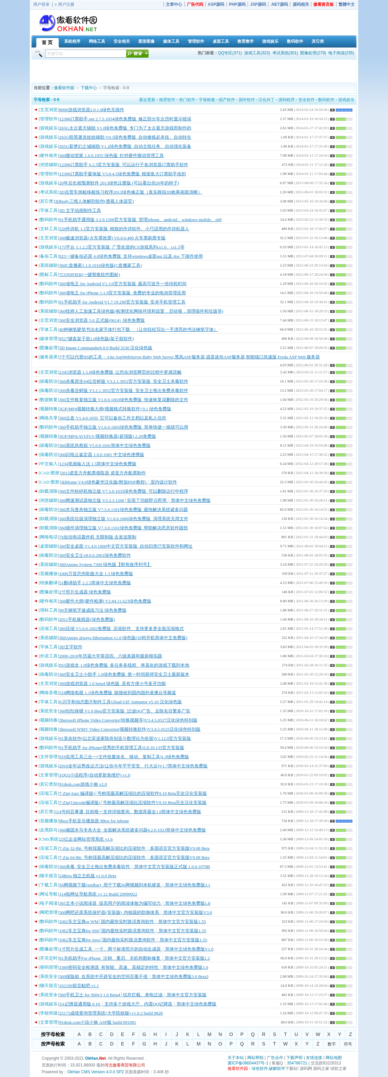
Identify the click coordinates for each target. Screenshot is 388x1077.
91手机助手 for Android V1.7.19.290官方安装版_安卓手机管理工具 (122, 302)
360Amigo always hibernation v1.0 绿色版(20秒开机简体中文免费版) (123, 637)
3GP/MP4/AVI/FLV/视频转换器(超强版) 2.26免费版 (107, 436)
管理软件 (49, 118)
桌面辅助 (49, 546)
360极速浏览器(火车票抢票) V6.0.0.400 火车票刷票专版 (112, 237)
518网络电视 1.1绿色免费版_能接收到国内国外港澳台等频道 (117, 692)
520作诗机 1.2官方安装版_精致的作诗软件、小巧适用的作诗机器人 (124, 228)
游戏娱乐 (346, 99)
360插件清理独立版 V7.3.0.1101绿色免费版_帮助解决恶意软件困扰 (123, 527)
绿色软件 (260, 1068)
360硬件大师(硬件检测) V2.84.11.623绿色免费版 (105, 601)
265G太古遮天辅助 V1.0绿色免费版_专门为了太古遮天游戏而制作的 (125, 128)
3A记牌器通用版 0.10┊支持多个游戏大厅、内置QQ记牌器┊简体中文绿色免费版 (138, 1003)
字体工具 (49, 210)
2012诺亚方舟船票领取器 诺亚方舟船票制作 (103, 472)
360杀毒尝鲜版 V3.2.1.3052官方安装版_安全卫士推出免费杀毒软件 (123, 390)
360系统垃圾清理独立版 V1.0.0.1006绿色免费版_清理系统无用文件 (123, 518)
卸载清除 (49, 491)
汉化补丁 (266, 99)
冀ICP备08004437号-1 (248, 1063)
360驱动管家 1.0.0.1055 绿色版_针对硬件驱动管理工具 (111, 155)
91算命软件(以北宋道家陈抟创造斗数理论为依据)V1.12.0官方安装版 (125, 738)
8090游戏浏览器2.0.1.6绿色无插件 (91, 109)
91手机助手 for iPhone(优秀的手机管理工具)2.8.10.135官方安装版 (122, 747)
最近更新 (147, 99)
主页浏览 (49, 109)
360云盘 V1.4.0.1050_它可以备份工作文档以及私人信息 (112, 417)
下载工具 (49, 884)
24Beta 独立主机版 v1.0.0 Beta (87, 875)
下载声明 (294, 1057)
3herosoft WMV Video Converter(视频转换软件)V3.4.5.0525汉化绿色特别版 (130, 729)
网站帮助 (255, 1057)
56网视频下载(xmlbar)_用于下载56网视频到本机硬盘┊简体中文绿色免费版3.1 (134, 884)
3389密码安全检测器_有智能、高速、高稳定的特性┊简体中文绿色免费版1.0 (133, 967)
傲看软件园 (64, 87)
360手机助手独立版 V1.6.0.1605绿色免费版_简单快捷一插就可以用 (123, 427)
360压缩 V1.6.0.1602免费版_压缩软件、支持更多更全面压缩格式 (121, 628)
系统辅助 (49, 265)
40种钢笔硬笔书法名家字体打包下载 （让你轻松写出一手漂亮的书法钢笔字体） (138, 329)
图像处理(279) (313, 53)
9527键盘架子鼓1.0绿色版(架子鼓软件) (96, 338)
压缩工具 (49, 628)
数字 (332, 1044)
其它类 (46, 201)
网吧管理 (49, 912)
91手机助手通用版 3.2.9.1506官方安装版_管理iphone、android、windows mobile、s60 (140, 219)
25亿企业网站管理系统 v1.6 (86, 839)
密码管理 (49, 967)
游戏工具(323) (257, 53)
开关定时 (49, 958)
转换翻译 (49, 582)
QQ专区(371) (230, 53)
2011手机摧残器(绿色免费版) (87, 619)
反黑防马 (49, 830)
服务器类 (49, 356)
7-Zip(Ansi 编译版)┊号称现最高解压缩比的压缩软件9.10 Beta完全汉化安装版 (133, 793)
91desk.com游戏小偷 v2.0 (83, 784)
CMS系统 (49, 839)
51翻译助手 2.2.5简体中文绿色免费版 (95, 582)
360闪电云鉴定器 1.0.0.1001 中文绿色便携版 (101, 454)
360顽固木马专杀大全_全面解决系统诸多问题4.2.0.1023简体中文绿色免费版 (132, 830)
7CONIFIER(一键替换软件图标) (89, 274)
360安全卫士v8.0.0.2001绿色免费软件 (95, 555)
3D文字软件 (70, 646)
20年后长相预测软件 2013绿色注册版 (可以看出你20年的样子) (119, 182)
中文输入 (49, 463)
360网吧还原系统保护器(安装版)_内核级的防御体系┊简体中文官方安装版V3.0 (135, 912)
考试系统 (49, 192)
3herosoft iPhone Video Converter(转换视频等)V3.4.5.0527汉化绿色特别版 (128, 720)
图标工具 (49, 274)
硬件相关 (49, 155)
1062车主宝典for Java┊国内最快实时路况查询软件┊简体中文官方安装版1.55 (133, 939)
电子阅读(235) (341, 53)
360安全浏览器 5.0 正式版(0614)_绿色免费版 (102, 320)
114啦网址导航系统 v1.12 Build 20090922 (98, 894)
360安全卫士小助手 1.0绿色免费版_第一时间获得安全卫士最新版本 (124, 674)
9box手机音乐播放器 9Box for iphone (94, 820)
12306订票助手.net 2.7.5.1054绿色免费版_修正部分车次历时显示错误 (125, 118)
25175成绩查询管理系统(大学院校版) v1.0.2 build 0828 (111, 1013)
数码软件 (326, 99)
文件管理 (49, 756)
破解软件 (277, 1068)
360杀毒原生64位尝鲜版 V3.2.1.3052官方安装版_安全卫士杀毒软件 (123, 381)
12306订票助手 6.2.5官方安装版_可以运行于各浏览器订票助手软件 (123, 164)
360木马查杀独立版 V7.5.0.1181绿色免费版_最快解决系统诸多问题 (123, 509)
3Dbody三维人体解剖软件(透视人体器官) (94, 201)
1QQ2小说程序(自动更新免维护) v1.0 (94, 775)
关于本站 (236, 1057)
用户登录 (41, 4)
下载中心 (89, 87)
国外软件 (247, 99)
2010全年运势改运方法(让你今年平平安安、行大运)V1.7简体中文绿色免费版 (133, 765)
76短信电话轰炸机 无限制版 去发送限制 (98, 537)
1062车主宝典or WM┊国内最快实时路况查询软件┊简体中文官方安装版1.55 (132, 921)
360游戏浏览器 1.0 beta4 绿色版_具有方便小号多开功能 (112, 683)
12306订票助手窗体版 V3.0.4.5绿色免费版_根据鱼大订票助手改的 (122, 173)
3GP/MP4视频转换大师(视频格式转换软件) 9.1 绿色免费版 (115, 408)
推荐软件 (167, 99)
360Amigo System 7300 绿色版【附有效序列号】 (105, 564)
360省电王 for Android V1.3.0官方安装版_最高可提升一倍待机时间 (123, 283)
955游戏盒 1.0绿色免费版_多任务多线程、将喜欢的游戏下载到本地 (124, 665)
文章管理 (49, 775)
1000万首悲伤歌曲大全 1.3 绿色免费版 (96, 573)
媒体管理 (49, 338)
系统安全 (49, 710)
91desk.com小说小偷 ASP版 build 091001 (97, 1022)
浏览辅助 (49, 164)
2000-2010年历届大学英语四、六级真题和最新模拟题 (110, 656)
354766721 (297, 1063)
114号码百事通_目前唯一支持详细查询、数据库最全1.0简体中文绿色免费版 (128, 811)
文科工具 (49, 228)
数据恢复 (49, 399)
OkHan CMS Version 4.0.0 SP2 (95, 1072)
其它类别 (49, 784)
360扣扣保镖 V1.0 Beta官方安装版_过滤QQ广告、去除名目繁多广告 (125, 710)
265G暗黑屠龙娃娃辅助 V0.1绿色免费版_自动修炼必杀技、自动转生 (125, 137)
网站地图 (334, 1057)
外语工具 (49, 656)
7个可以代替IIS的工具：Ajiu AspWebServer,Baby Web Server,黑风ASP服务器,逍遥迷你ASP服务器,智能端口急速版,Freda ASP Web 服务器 (189, 356)
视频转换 (49, 408)
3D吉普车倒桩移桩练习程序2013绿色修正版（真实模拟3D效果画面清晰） (130, 192)
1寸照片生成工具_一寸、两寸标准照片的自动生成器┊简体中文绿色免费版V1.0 (136, 949)
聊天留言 (49, 875)
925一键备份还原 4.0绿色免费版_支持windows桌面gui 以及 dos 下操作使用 (131, 256)
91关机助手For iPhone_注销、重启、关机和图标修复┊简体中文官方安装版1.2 (134, 958)
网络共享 (49, 417)
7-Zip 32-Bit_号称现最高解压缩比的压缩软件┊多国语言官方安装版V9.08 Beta (134, 848)
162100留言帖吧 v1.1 (79, 985)
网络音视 (49, 692)
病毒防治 (49, 381)
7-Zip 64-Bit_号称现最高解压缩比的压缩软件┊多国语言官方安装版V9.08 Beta (134, 857)
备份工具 (49, 256)
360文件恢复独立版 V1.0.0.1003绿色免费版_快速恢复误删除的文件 (123, 399)
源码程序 (286, 99)
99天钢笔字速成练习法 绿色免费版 (93, 610)
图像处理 (49, 347)
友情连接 (314, 1057)
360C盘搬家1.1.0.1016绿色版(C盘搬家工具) (100, 265)
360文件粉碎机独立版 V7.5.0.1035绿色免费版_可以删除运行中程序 (123, 491)
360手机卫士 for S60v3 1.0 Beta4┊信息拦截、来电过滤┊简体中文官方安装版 (133, 994)
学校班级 (49, 1013)
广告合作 (275, 1057)
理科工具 (49, 610)
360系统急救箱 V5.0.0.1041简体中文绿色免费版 (105, 445)
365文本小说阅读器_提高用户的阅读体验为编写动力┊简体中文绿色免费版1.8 (134, 903)
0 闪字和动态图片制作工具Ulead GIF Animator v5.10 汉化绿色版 (120, 701)
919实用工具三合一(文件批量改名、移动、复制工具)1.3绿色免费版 (124, 756)
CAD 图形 (49, 472)
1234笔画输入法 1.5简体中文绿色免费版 (98, 463)
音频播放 (49, 573)
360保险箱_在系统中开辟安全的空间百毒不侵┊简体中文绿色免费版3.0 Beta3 (134, 976)
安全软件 (306, 99)
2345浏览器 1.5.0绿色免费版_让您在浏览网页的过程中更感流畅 (120, 372)
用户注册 (66, 4)
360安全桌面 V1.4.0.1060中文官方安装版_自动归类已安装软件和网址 (126, 546)
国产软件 (227, 99)
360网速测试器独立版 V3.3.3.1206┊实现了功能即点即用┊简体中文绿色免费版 (135, 500)
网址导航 (49, 894)
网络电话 (49, 537)
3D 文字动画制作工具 (80, 210)
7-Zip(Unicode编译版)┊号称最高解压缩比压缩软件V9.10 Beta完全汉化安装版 (133, 802)
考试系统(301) (285, 53)
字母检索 (207, 99)
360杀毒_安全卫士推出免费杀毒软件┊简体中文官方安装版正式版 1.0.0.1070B (134, 866)
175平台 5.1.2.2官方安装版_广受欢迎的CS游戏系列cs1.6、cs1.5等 (122, 247)
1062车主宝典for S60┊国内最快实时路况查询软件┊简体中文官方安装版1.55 (132, 930)
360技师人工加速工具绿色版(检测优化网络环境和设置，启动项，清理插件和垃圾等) (141, 311)
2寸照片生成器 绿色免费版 (85, 591)
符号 (348, 1044)
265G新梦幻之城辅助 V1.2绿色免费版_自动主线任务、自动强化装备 (125, 146)
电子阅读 (49, 903)
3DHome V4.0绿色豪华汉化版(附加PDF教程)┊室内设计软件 (119, 482)
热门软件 (187, 99)
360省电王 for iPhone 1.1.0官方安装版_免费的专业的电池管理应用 (122, 292)
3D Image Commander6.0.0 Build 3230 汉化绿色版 (106, 347)
